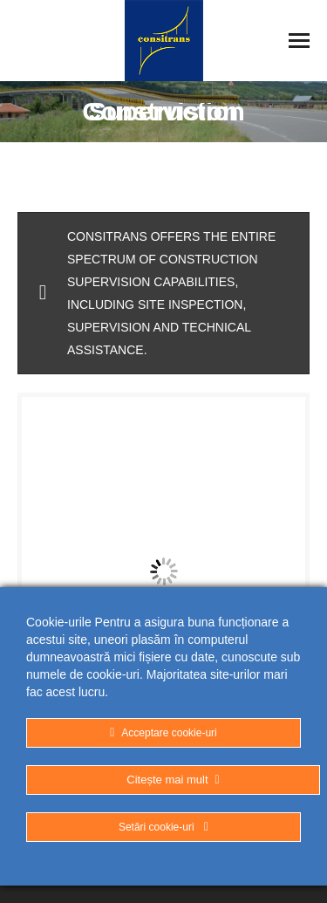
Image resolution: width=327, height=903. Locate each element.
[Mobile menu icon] (299, 41)
